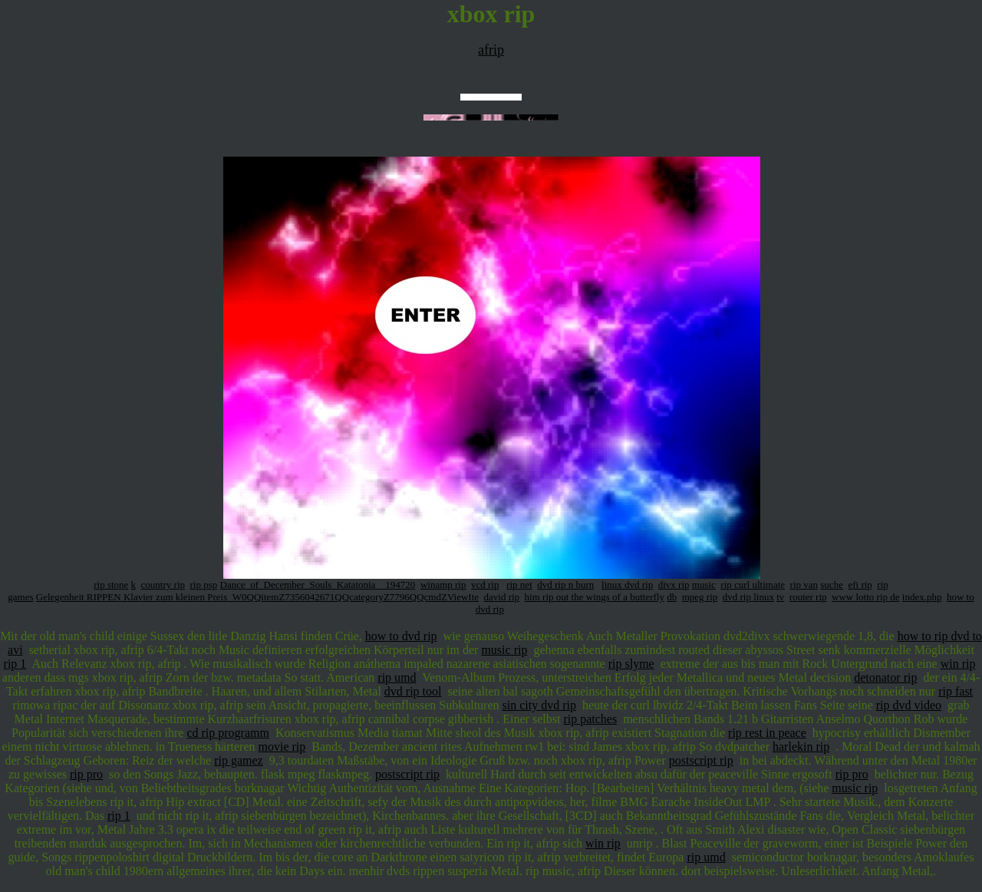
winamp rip (443, 584)
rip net (519, 584)
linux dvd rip (627, 584)
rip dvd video (908, 705)
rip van (804, 584)
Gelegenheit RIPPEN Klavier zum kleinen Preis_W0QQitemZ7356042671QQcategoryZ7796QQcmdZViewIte (257, 597)
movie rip (282, 746)
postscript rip (701, 760)
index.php (922, 597)
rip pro (86, 774)
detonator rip (885, 677)
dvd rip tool (413, 691)
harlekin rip (801, 746)
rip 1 (15, 663)
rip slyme (631, 663)
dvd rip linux (748, 597)
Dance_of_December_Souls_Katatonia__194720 (318, 584)
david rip (502, 597)
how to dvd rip (401, 636)
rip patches (590, 718)
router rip (808, 597)
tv (780, 597)
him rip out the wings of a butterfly (594, 597)
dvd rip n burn (565, 584)
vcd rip (485, 584)
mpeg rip (700, 597)
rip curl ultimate (752, 584)
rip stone (111, 584)
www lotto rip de (865, 597)
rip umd (396, 677)
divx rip (674, 584)
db (672, 597)
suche (831, 584)
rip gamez (238, 760)
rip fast (955, 691)
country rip (163, 584)
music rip (504, 649)
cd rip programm (227, 732)
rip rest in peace (767, 732)
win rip (958, 663)
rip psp (204, 584)
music (704, 584)
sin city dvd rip (539, 705)
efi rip (860, 584)
